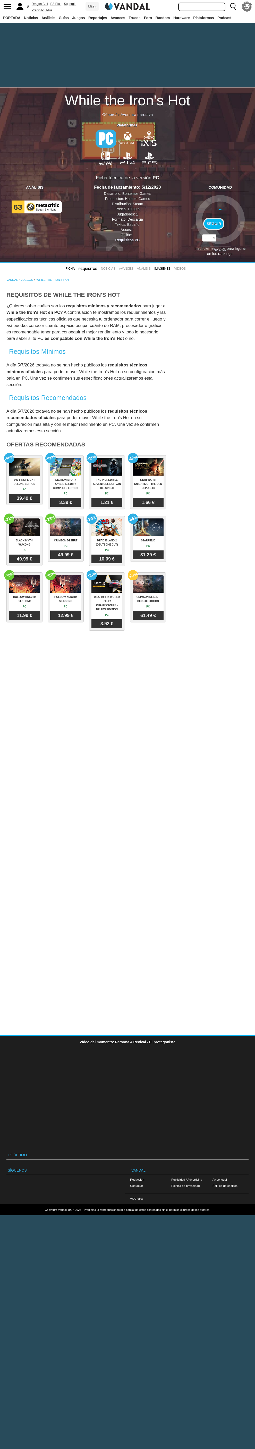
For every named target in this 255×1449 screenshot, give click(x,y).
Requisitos (87, 269)
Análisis (48, 18)
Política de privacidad (185, 1185)
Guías (64, 18)
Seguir (214, 224)
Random (163, 18)
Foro (148, 18)
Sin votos (220, 250)
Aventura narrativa (137, 114)
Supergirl (70, 4)
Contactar (136, 1185)
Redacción (137, 1179)
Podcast (224, 18)
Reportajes (97, 18)
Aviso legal (219, 1179)
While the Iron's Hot (127, 100)
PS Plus (56, 4)
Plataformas (203, 18)
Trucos (135, 18)
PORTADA (11, 18)
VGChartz (136, 1198)
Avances (117, 18)
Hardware (181, 18)
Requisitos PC (127, 240)
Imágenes (162, 268)
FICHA (70, 268)
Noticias (31, 18)
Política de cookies (224, 1185)
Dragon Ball (40, 4)
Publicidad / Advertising (186, 1179)
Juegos (78, 18)
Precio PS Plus (42, 10)
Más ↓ (92, 6)
